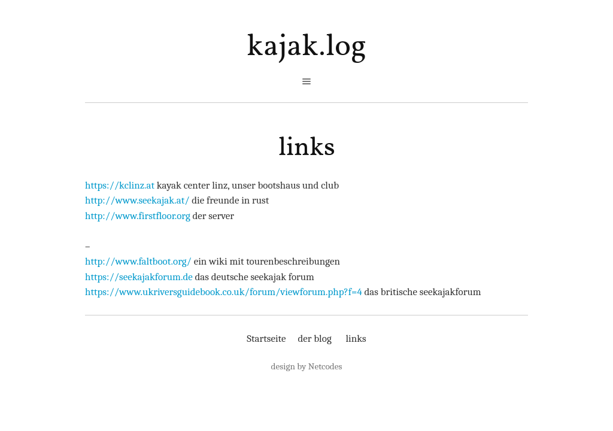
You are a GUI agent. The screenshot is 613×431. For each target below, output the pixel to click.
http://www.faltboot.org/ (138, 261)
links (306, 147)
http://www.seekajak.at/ (137, 200)
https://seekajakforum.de (139, 277)
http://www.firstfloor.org (137, 215)
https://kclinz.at (119, 185)
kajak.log (306, 47)
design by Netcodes (306, 366)
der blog (314, 338)
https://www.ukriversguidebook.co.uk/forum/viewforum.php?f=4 (223, 292)
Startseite (266, 338)
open (306, 81)
